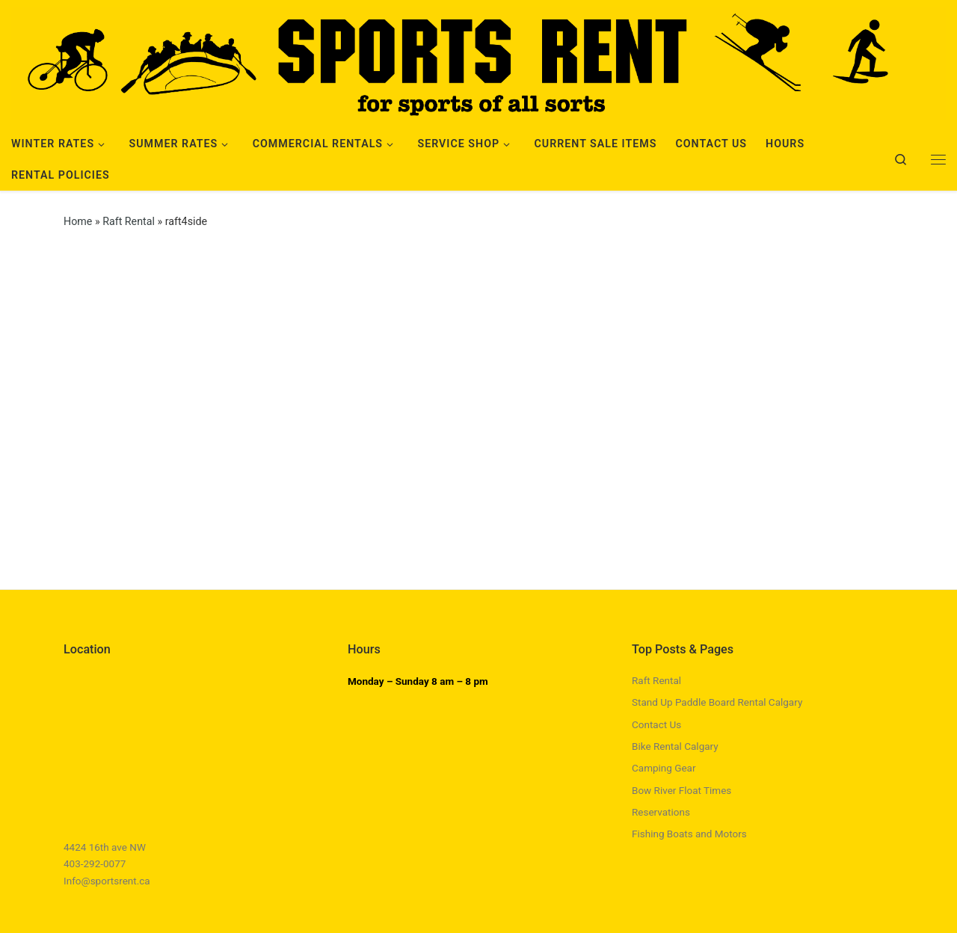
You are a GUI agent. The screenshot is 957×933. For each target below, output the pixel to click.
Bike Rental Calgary (675, 746)
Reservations (661, 812)
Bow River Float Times (681, 790)
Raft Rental (128, 221)
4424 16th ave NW (105, 847)
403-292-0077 (95, 863)
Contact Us (656, 724)
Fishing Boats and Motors (689, 834)
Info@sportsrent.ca (107, 881)
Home (78, 221)
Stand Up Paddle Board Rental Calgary (717, 702)
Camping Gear (664, 768)
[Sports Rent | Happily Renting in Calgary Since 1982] (478, 61)
